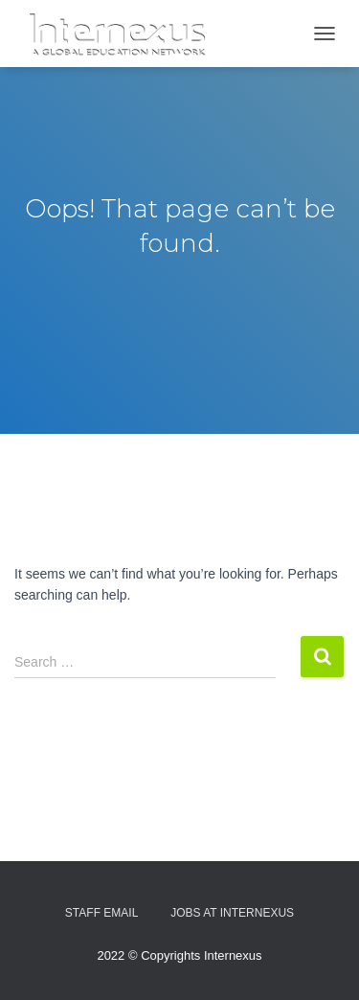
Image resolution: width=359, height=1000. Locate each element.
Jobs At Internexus (232, 913)
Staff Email (101, 913)
